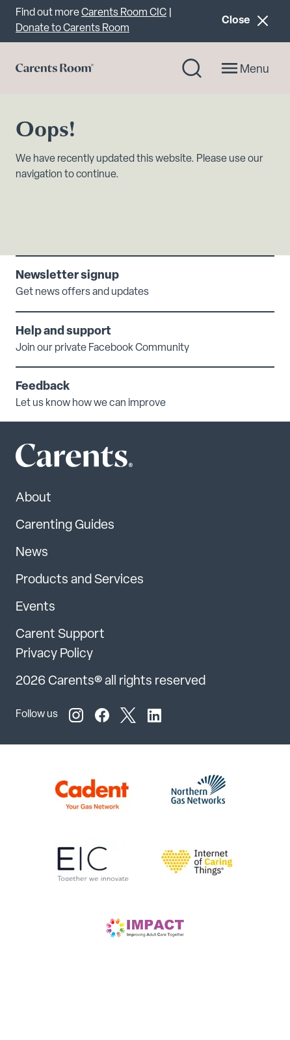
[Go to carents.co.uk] (55, 68)
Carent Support (60, 634)
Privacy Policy (54, 654)
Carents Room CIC (123, 13)
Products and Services (80, 580)
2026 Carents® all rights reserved (110, 681)
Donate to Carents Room (72, 28)
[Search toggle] (192, 68)
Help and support (63, 331)
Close (247, 20)
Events (35, 607)
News (32, 552)
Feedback (43, 387)
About (33, 498)
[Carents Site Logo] (51, 458)
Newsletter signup (67, 276)
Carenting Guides (65, 525)
